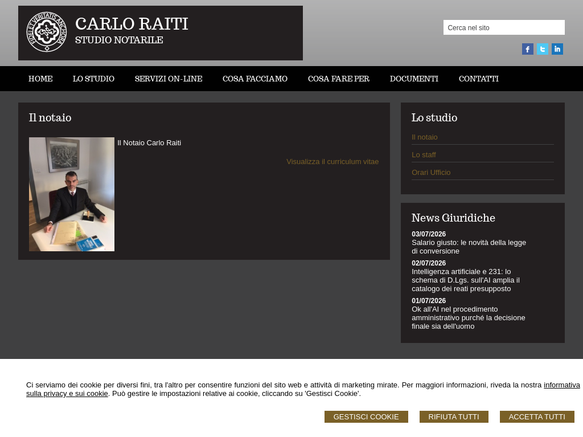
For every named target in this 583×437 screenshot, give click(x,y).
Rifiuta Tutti (454, 417)
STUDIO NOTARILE (119, 40)
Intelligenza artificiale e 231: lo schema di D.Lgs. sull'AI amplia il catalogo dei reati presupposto (466, 280)
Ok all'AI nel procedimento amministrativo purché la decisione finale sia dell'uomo (468, 317)
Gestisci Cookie (366, 417)
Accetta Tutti (537, 417)
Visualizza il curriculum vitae (332, 161)
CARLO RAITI (131, 23)
